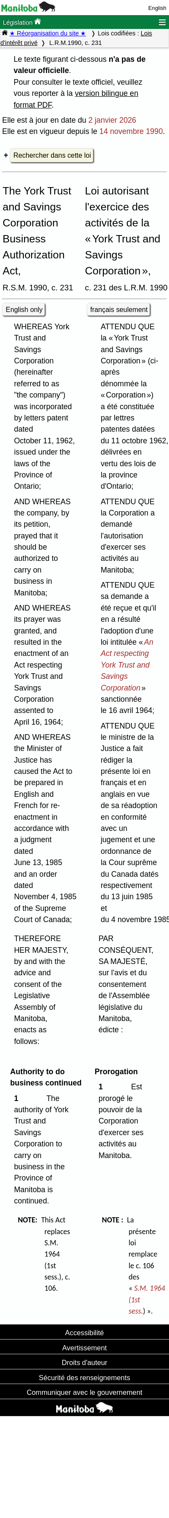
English (157, 8)
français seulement (119, 309)
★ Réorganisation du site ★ (48, 33)
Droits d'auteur (85, 1362)
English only (24, 309)
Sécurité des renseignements (84, 1377)
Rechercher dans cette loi (52, 155)
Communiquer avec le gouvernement (84, 1392)
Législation (22, 22)
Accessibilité (84, 1333)
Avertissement (84, 1348)
